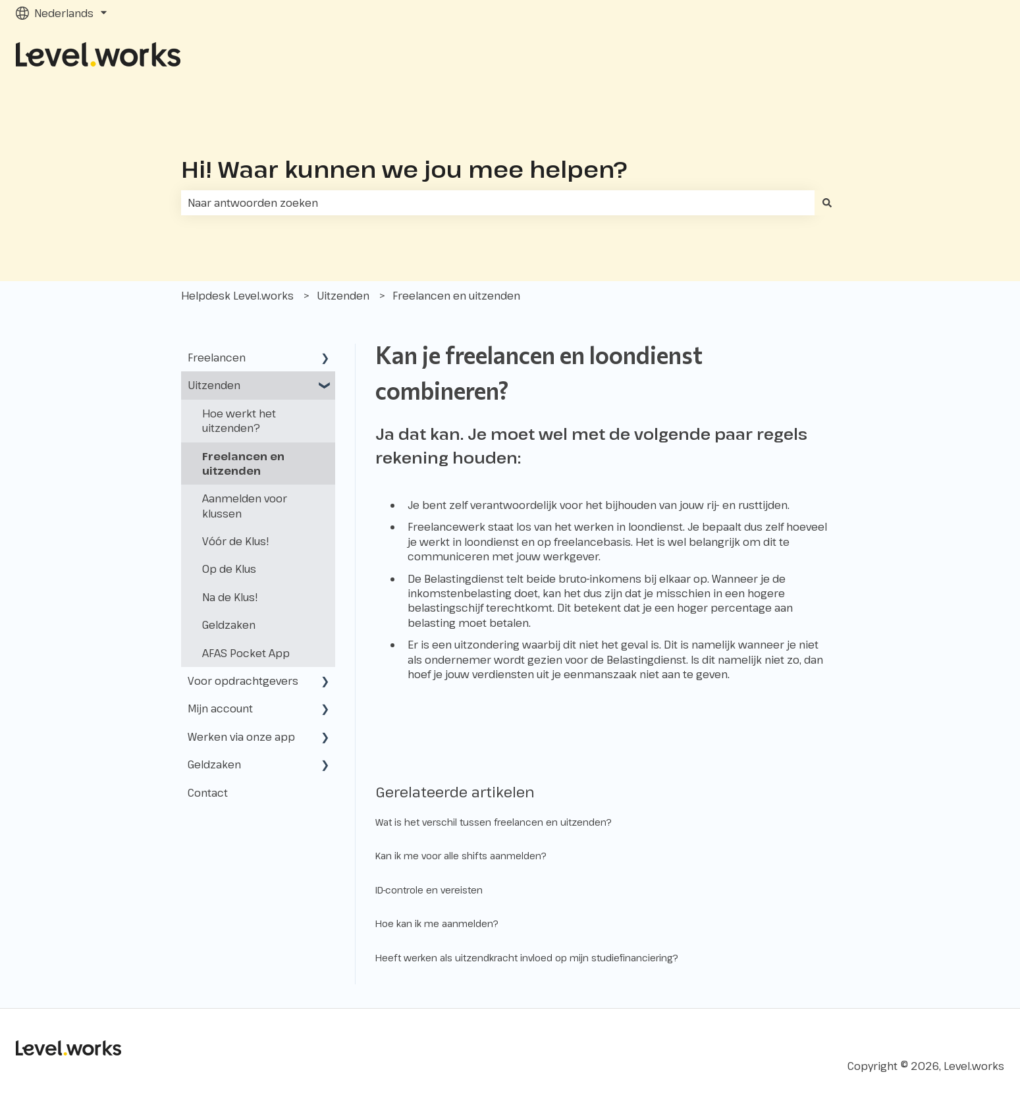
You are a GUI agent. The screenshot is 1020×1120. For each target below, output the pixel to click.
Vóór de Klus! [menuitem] (235, 541)
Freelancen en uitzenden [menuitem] (243, 463)
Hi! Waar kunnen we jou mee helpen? (404, 168)
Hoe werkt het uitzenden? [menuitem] (239, 420)
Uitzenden (343, 295)
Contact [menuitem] (208, 793)
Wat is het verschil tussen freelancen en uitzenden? (493, 822)
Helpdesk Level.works (237, 295)
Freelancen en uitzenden (456, 295)
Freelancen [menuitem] (217, 357)
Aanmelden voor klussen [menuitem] (244, 505)
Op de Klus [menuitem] (229, 569)
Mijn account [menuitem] (220, 708)
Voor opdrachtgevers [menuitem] (243, 681)
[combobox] (498, 202)
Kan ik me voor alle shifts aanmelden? (461, 855)
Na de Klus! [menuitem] (230, 597)
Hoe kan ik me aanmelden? (436, 923)
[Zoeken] (827, 202)
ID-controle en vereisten (429, 890)
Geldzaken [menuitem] (228, 625)
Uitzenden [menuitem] (214, 385)
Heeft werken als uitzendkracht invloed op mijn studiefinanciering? (526, 957)
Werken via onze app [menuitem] (241, 737)
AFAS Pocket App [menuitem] (246, 653)
